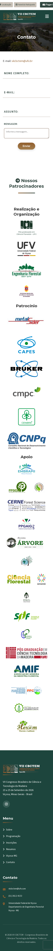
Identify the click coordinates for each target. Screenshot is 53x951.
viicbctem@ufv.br (22, 61)
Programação (11, 836)
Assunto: (11, 112)
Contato (9, 862)
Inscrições (10, 842)
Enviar (26, 146)
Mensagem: (11, 124)
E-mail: (9, 92)
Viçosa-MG (10, 856)
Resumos (9, 849)
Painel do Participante (25, 4)
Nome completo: (16, 73)
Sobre (7, 829)
